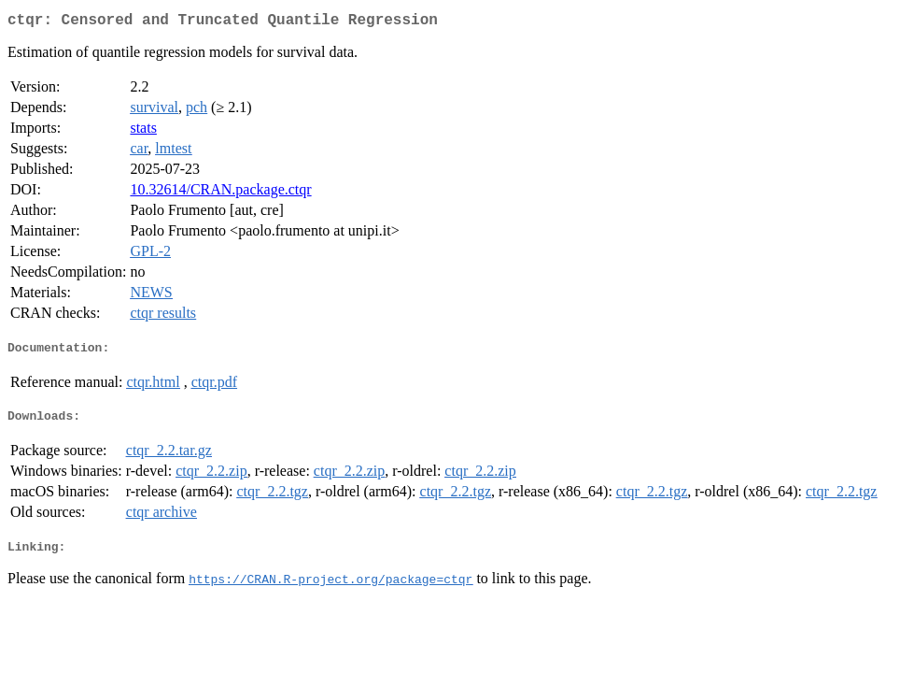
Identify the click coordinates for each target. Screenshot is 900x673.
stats (143, 131)
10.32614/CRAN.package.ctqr (220, 193)
